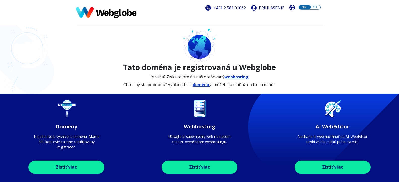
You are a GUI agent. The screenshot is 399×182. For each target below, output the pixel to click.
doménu (201, 84)
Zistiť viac (66, 167)
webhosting (236, 77)
